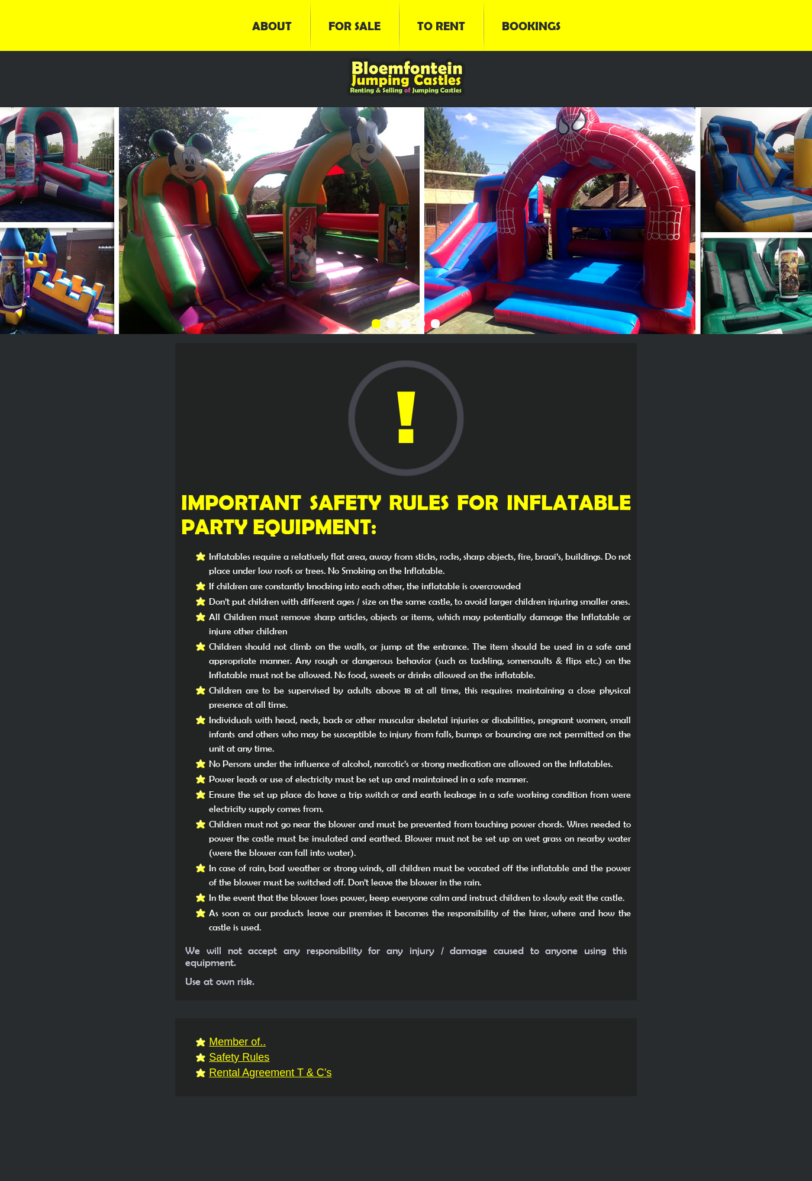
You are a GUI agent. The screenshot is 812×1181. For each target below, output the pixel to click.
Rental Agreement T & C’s (270, 1073)
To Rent (441, 25)
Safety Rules (239, 1057)
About (272, 25)
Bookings (531, 25)
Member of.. (237, 1042)
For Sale (354, 25)
